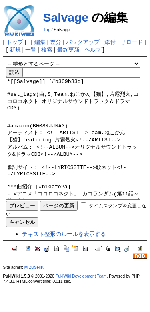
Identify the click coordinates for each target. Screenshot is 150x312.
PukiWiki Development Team (81, 300)
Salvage (65, 17)
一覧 (30, 49)
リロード (131, 42)
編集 (40, 42)
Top (47, 29)
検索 (46, 49)
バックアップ (83, 42)
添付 (110, 42)
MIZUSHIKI (34, 291)
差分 (55, 42)
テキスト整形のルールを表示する (64, 258)
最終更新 (68, 49)
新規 (15, 49)
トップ (14, 42)
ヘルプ (92, 49)
